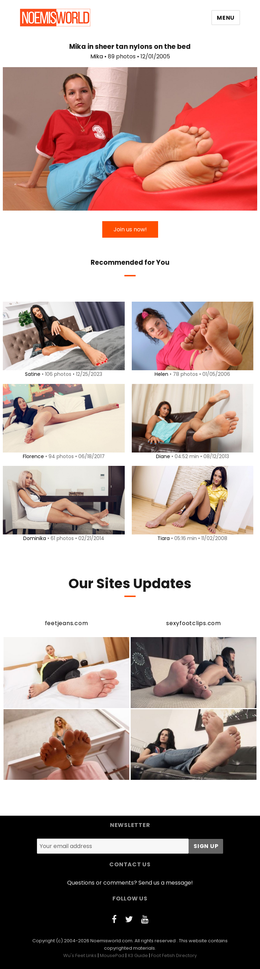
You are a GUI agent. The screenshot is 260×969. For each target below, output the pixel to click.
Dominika (33, 538)
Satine (31, 374)
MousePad (112, 955)
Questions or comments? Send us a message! (130, 883)
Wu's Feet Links (80, 955)
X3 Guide (138, 955)
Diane (162, 456)
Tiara (162, 538)
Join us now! (130, 229)
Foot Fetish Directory (174, 955)
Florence (32, 456)
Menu (226, 18)
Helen (160, 374)
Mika (96, 56)
